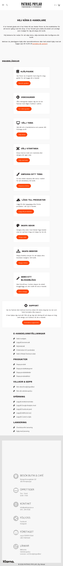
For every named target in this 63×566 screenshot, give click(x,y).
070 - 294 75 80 (25, 509)
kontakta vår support (39, 44)
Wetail (42, 564)
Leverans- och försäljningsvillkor (30, 554)
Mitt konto (23, 550)
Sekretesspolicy (25, 552)
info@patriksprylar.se (27, 507)
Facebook (23, 521)
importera (29, 204)
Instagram (23, 524)
